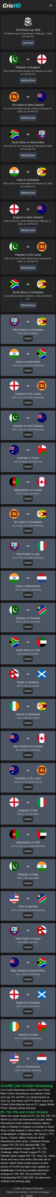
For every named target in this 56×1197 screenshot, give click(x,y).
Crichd (29, 1195)
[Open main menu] (51, 5)
